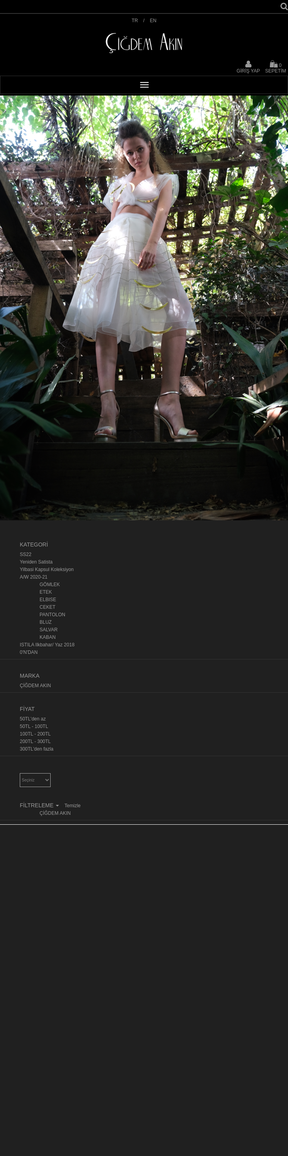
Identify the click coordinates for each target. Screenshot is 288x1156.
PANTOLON (52, 614)
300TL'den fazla (36, 749)
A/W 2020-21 (33, 577)
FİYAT (27, 709)
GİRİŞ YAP (248, 71)
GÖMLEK (50, 584)
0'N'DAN (29, 652)
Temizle (72, 805)
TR (135, 20)
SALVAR (49, 629)
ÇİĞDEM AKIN (35, 685)
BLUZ (46, 622)
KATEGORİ (34, 544)
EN (153, 20)
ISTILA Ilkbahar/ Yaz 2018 (47, 645)
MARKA (30, 676)
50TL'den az (33, 719)
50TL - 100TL (34, 726)
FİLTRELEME (40, 805)
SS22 (25, 554)
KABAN (48, 637)
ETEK (46, 592)
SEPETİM (275, 67)
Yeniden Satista (36, 562)
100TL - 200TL (35, 734)
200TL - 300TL (35, 741)
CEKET (47, 607)
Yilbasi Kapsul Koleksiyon (47, 569)
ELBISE (48, 599)
